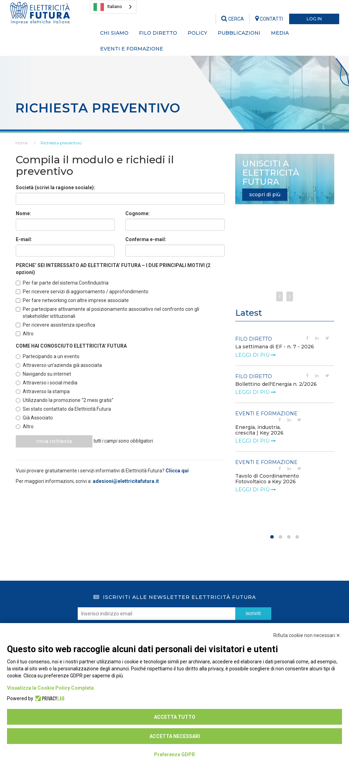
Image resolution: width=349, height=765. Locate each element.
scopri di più (264, 194)
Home (21, 142)
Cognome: (137, 213)
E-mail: (24, 239)
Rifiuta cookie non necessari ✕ (306, 635)
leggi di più (255, 355)
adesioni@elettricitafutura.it (126, 481)
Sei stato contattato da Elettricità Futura (63, 409)
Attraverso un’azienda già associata (59, 365)
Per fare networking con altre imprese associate (72, 300)
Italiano (107, 7)
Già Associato (34, 418)
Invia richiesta (54, 441)
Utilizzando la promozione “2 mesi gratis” (64, 400)
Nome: (23, 213)
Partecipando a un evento (47, 356)
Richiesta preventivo (61, 142)
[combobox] (113, 7)
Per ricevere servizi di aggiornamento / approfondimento (82, 291)
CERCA (232, 19)
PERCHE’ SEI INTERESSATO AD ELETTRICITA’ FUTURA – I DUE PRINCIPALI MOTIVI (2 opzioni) (113, 268)
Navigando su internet (43, 374)
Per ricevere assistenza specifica (55, 325)
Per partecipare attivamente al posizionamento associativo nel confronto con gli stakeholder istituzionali (107, 312)
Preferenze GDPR (174, 754)
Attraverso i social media (46, 382)
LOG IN (314, 18)
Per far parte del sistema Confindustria (62, 283)
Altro (25, 333)
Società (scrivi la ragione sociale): (55, 187)
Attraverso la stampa (43, 391)
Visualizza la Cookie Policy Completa (50, 688)
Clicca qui (177, 470)
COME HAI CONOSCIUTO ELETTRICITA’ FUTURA (71, 346)
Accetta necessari (174, 736)
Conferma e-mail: (145, 239)
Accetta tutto (174, 717)
